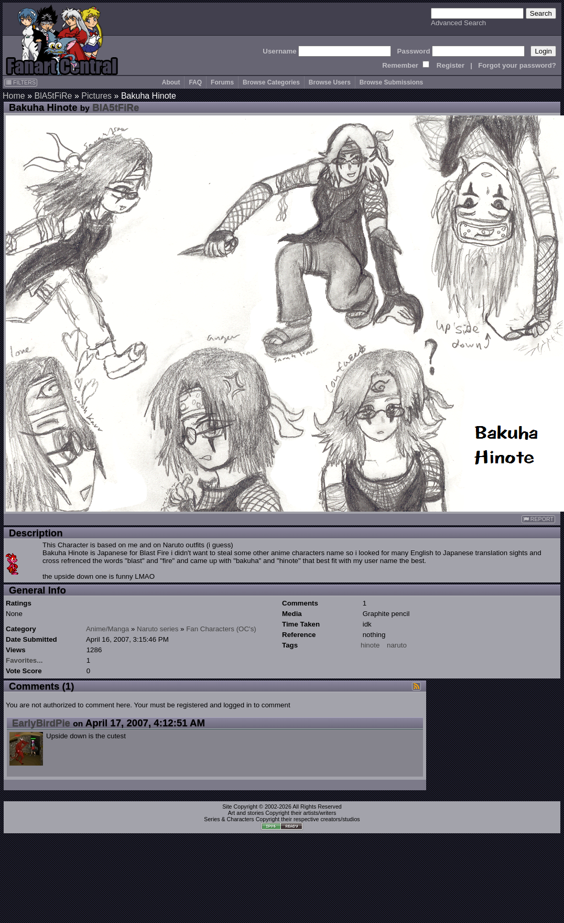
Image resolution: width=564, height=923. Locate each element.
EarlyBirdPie (41, 722)
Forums (222, 82)
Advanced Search (458, 23)
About (171, 82)
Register (450, 65)
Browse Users (330, 82)
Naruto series (157, 629)
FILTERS (21, 82)
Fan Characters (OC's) (221, 629)
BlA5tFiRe (53, 95)
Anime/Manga (107, 629)
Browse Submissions (391, 82)
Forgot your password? (517, 65)
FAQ (195, 82)
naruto (397, 645)
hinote (370, 645)
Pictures (96, 95)
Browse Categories (271, 82)
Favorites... (24, 660)
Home (14, 95)
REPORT (538, 519)
